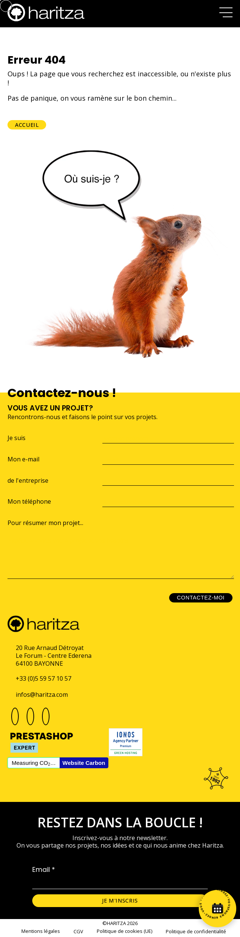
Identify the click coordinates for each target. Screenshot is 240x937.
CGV (78, 931)
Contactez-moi (201, 598)
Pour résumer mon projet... (45, 523)
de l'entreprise (28, 481)
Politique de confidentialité (196, 931)
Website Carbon (84, 763)
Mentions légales (40, 931)
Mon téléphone (29, 502)
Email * (43, 869)
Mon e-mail (23, 459)
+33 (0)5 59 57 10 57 (43, 678)
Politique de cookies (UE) (124, 931)
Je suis (17, 438)
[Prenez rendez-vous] (217, 908)
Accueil (27, 124)
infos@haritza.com (42, 694)
